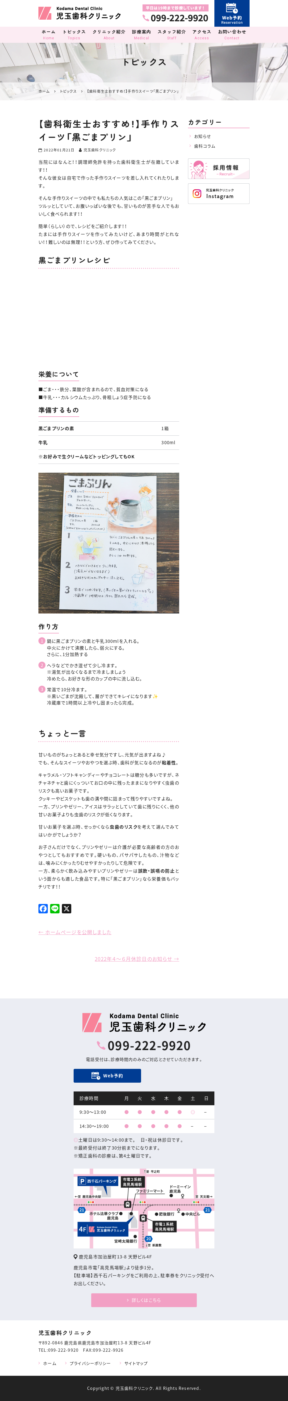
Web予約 (113, 1075)
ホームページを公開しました (74, 932)
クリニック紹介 (109, 35)
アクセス (202, 35)
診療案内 (142, 35)
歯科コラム (204, 146)
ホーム (48, 35)
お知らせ (202, 136)
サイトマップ (136, 1363)
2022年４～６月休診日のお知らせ (137, 958)
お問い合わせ (232, 35)
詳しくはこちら (144, 1300)
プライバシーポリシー (90, 1363)
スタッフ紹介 (171, 35)
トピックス (74, 35)
